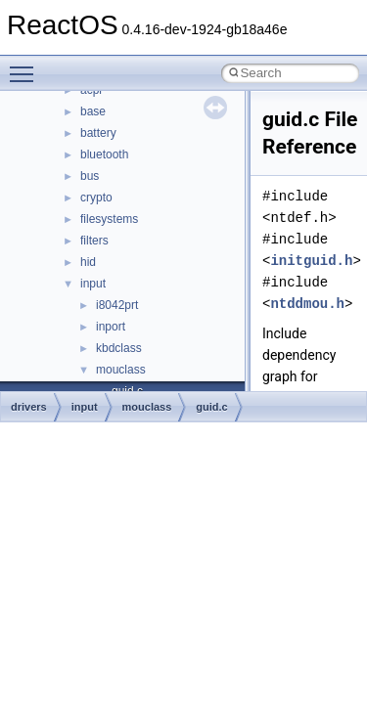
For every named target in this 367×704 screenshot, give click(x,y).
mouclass (121, 369)
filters (94, 240)
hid (88, 262)
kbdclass (119, 348)
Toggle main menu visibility (26, 65)
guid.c (211, 407)
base (93, 111)
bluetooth (104, 154)
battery (98, 133)
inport (110, 326)
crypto (96, 197)
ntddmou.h (307, 303)
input (93, 283)
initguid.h (311, 260)
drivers (29, 407)
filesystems (109, 219)
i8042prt (117, 305)
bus (89, 176)
